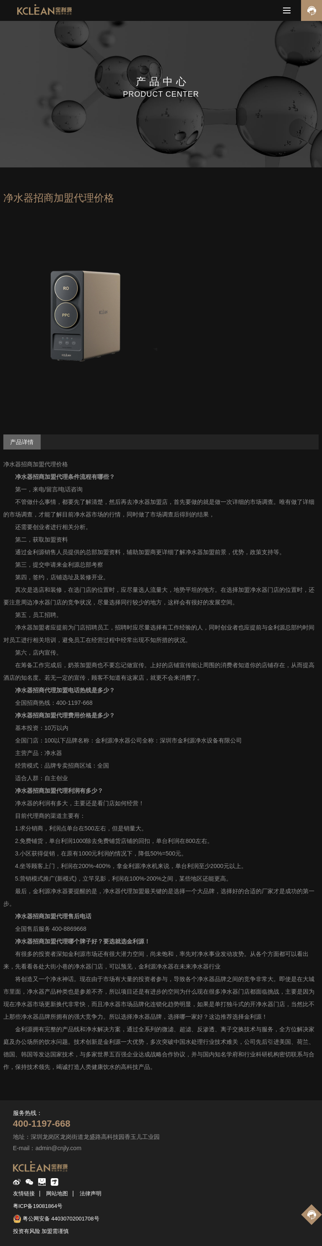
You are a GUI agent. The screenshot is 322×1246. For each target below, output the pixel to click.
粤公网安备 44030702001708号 (61, 1218)
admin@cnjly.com (58, 1148)
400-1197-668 (41, 1123)
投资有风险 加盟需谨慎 (41, 1231)
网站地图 (57, 1193)
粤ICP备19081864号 (38, 1206)
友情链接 (24, 1193)
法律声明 (90, 1193)
